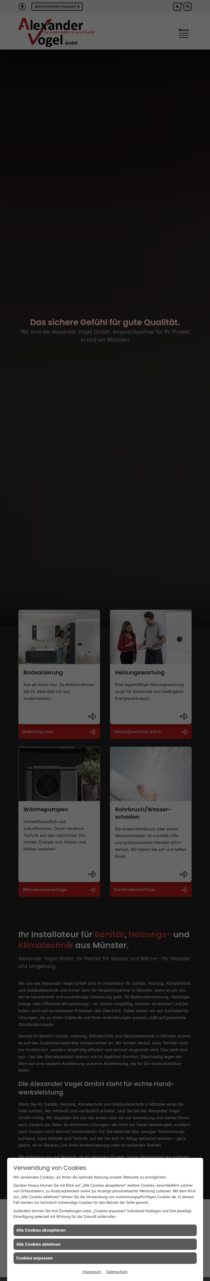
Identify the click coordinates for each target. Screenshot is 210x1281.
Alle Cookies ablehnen (38, 1244)
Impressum (91, 1272)
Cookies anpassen (34, 1258)
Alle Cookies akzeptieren (41, 1230)
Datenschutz (117, 1272)
